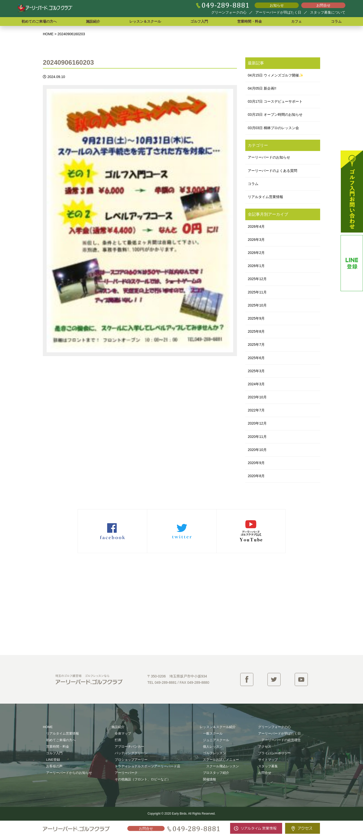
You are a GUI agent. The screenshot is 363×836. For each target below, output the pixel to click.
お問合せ (323, 5)
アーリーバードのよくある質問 (272, 171)
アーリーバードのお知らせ (269, 157)
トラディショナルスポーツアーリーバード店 (147, 766)
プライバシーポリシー (274, 753)
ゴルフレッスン (214, 753)
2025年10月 (257, 305)
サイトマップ (268, 760)
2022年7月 (256, 410)
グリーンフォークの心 (229, 12)
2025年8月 (256, 331)
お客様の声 (54, 766)
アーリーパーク (126, 773)
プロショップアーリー (131, 760)
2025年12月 (257, 279)
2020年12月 (257, 423)
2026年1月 (256, 266)
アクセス (264, 746)
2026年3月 (256, 240)
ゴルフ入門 (199, 21)
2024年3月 (256, 384)
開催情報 (209, 779)
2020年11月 (257, 437)
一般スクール (213, 733)
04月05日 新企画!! (262, 88)
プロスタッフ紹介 (216, 773)
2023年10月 (257, 397)
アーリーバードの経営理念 (281, 740)
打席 (118, 740)
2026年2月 (256, 253)
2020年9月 (256, 463)
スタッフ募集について (327, 12)
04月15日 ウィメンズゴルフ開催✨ (275, 75)
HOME (48, 727)
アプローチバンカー (129, 746)
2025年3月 (256, 371)
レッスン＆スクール (145, 21)
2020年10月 (257, 450)
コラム (336, 21)
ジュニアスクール (216, 740)
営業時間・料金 (249, 21)
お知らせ (277, 5)
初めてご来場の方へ (61, 740)
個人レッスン (213, 746)
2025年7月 (256, 345)
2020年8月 (256, 476)
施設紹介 (93, 21)
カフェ (296, 21)
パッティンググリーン (131, 753)
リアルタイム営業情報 (265, 197)
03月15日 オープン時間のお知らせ (275, 114)
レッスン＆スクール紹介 (218, 727)
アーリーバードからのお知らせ (69, 773)
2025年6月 (256, 358)
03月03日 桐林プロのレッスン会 (273, 128)
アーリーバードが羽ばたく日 (278, 12)
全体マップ (123, 733)
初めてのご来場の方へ (39, 21)
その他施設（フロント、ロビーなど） (142, 779)
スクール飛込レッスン (222, 766)
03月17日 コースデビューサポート (275, 101)
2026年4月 (256, 226)
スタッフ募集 (268, 766)
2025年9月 (256, 318)
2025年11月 (257, 292)
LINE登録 (53, 760)
